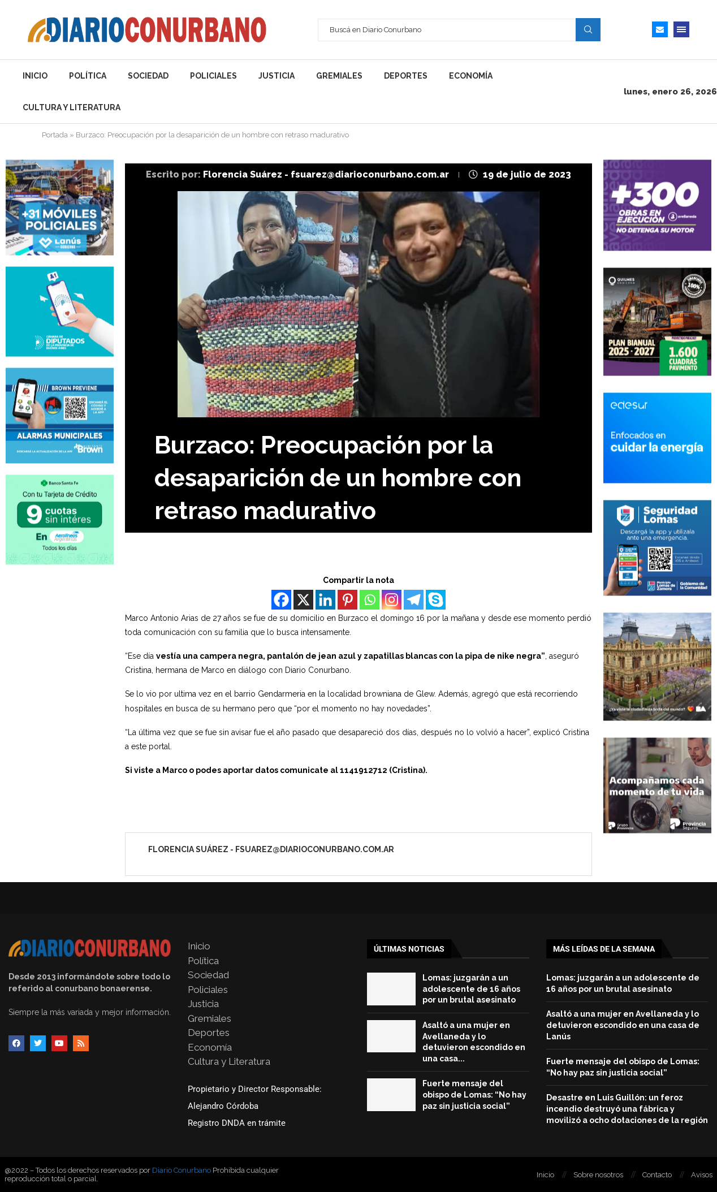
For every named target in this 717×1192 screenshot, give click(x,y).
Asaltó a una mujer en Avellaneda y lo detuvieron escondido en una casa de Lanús (622, 1024)
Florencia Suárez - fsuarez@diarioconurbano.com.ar (327, 174)
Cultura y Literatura (71, 107)
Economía (471, 75)
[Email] (660, 29)
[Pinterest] (347, 600)
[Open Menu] (681, 29)
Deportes (405, 75)
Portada (55, 135)
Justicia (276, 75)
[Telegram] (414, 600)
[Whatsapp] (369, 600)
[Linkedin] (325, 600)
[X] (303, 600)
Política (87, 75)
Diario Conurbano (181, 1170)
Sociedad (148, 75)
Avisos (701, 1175)
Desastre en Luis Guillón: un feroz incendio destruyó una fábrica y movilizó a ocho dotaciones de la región (627, 1108)
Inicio (35, 75)
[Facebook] (281, 600)
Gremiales (339, 75)
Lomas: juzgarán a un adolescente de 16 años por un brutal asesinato (471, 988)
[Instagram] (391, 600)
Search (588, 29)
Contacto (657, 1175)
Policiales (213, 75)
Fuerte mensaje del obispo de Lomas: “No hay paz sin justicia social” (474, 1094)
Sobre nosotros (598, 1175)
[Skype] (436, 600)
